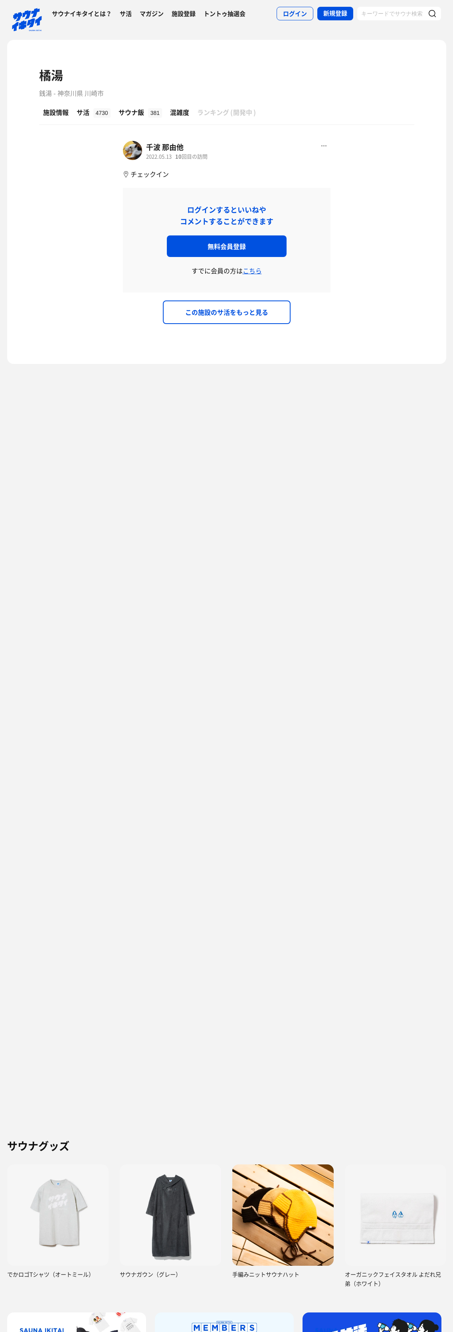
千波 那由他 (165, 147)
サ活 (126, 13)
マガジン (152, 13)
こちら (252, 270)
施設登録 (184, 13)
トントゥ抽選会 (224, 13)
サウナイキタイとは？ (82, 13)
